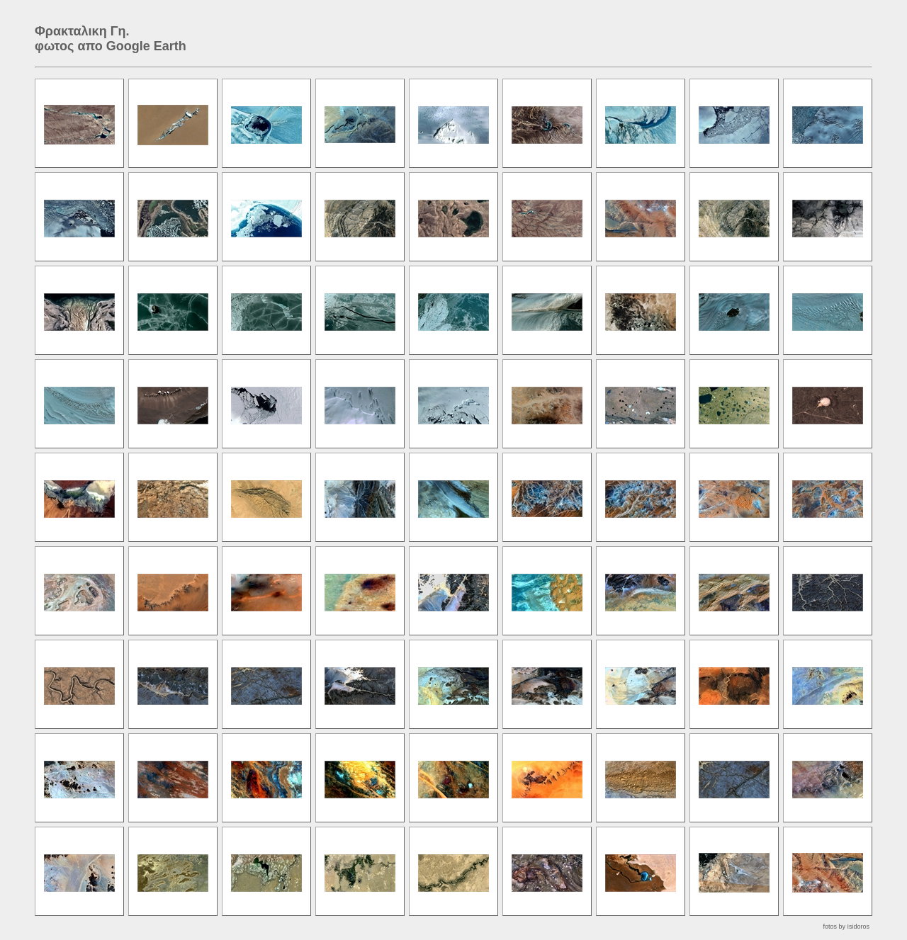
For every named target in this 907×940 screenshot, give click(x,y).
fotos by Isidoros (846, 926)
